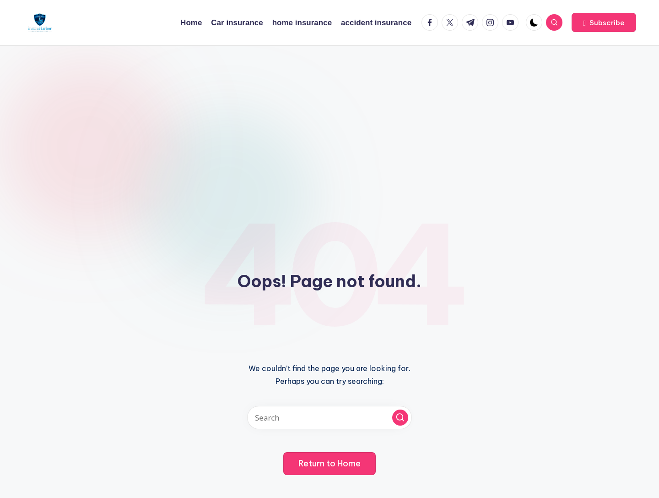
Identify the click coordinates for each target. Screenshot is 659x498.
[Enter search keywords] (329, 417)
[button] (604, 22)
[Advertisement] (329, 114)
